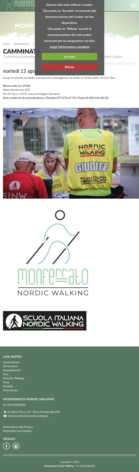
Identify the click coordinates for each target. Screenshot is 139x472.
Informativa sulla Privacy (18, 427)
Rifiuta (69, 67)
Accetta (69, 56)
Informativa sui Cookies (17, 431)
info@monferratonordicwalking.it (28, 415)
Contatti (8, 386)
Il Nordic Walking (13, 378)
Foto (6, 374)
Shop (6, 382)
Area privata (10, 390)
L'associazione (11, 362)
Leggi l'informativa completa (70, 47)
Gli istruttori (10, 366)
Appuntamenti (21, 43)
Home (6, 43)
